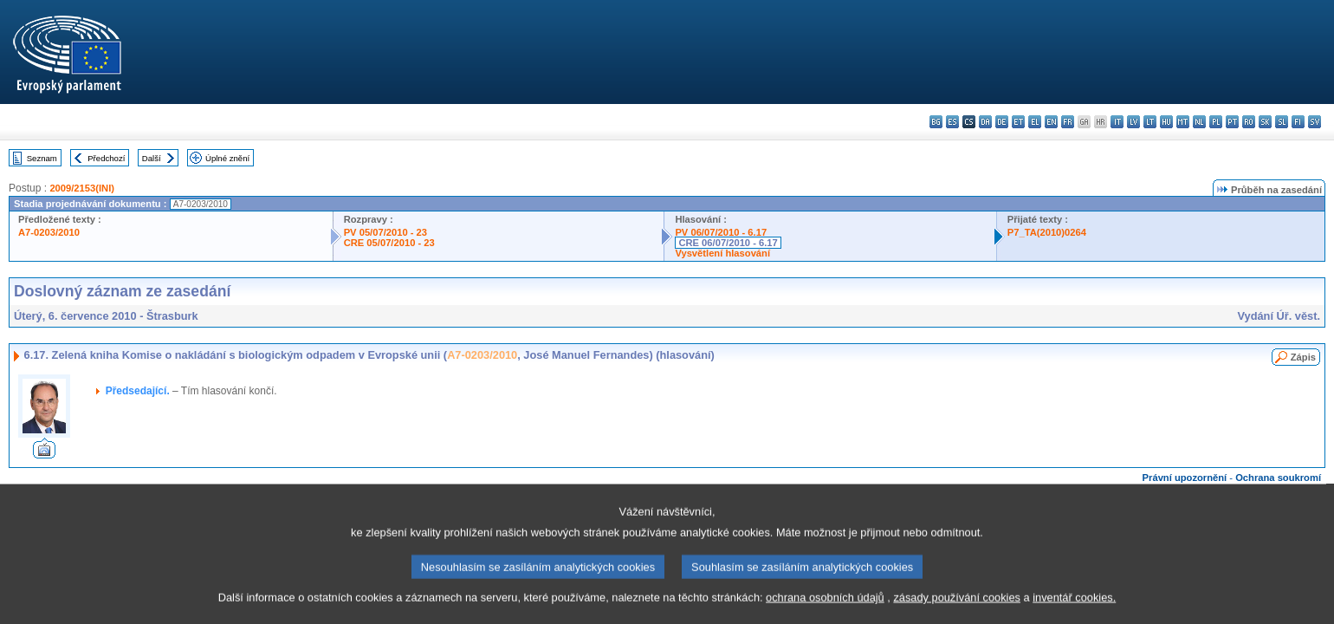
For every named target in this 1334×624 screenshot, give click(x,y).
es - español (952, 121)
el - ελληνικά (1034, 121)
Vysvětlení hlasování (722, 253)
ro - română (1248, 121)
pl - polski (1215, 121)
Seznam (42, 158)
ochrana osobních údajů (825, 611)
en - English (1051, 121)
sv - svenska (1314, 121)
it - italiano (1117, 121)
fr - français (1067, 121)
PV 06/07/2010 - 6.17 (721, 232)
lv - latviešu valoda (1133, 121)
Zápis (1303, 357)
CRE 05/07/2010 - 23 (389, 242)
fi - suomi (1298, 121)
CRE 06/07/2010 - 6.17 (727, 242)
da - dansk (985, 121)
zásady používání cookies (956, 611)
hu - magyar (1166, 121)
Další (151, 158)
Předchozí (106, 158)
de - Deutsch (1001, 121)
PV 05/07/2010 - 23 (385, 232)
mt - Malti (1182, 121)
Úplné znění (227, 158)
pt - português (1232, 121)
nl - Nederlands (1199, 121)
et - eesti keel (1018, 121)
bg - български (935, 121)
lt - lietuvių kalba (1149, 121)
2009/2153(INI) (81, 188)
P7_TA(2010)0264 (1046, 232)
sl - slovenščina (1281, 121)
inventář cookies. (1074, 611)
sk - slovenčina (1265, 121)
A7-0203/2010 (49, 232)
